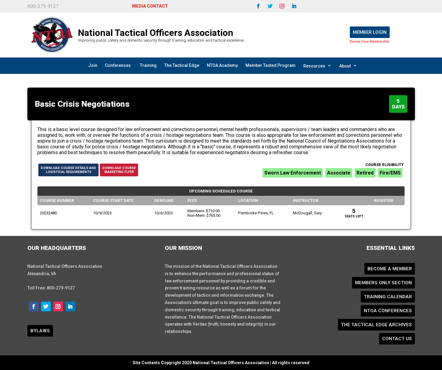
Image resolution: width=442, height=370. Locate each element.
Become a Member (389, 268)
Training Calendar (388, 296)
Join (92, 65)
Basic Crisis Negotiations (82, 104)
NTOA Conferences (388, 310)
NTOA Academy (222, 65)
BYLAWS (40, 331)
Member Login (370, 32)
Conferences (118, 65)
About (348, 65)
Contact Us (397, 338)
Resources (317, 65)
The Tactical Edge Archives (376, 324)
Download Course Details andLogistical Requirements (68, 170)
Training (148, 65)
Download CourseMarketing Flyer (119, 170)
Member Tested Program (270, 65)
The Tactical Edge (181, 65)
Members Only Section (383, 282)
